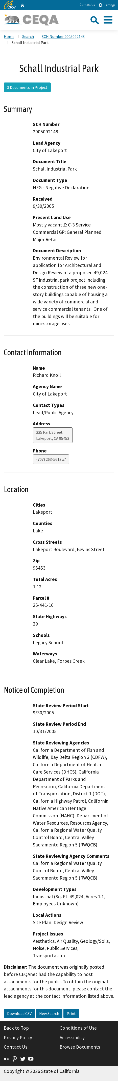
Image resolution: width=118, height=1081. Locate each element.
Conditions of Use (78, 1028)
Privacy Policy (18, 1037)
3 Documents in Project (27, 87)
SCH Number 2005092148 (63, 36)
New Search (49, 1013)
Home (9, 36)
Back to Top (16, 1028)
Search (28, 36)
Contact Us (87, 5)
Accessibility (72, 1037)
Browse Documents (80, 1047)
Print (71, 1013)
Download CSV (19, 1013)
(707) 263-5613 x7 (51, 459)
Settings (106, 5)
